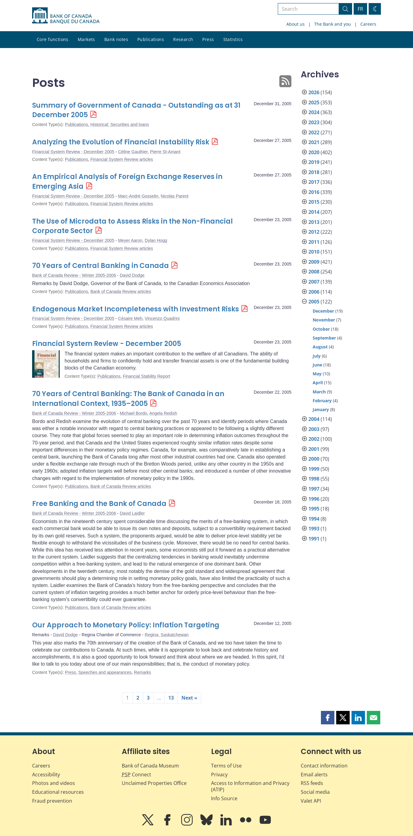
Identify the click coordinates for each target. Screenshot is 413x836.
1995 (313, 508)
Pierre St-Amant (165, 151)
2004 (313, 419)
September (324, 338)
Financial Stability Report (146, 376)
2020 (313, 152)
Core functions (53, 39)
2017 (313, 182)
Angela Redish (163, 413)
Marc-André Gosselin (138, 196)
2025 (313, 102)
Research (183, 39)
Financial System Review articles (121, 159)
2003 (313, 429)
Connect (136, 774)
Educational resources (58, 792)
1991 (313, 538)
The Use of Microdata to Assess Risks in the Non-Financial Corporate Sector (132, 226)
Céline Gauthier (133, 151)
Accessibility (46, 774)
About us (295, 24)
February (322, 400)
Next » (189, 697)
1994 (313, 518)
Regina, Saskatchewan (166, 634)
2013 (313, 222)
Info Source (224, 798)
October (321, 329)
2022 (313, 132)
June (317, 365)
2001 (313, 449)
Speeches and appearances (105, 672)
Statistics (233, 39)
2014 (313, 212)
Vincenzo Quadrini (162, 318)
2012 (313, 232)
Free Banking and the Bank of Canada (99, 503)
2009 (313, 261)
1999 (313, 469)
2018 (313, 172)
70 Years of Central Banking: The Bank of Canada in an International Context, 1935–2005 (128, 398)
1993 (313, 528)
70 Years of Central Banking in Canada (100, 265)
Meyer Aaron (130, 240)
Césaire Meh (130, 318)
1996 (313, 499)
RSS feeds (312, 783)
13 (171, 697)
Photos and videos (53, 783)
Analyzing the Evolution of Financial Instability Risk (120, 142)
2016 (313, 192)
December (323, 311)
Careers (368, 24)
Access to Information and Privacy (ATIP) (250, 786)
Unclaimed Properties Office (154, 783)
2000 (313, 458)
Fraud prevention (52, 800)
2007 (313, 281)
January (321, 409)
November (324, 320)
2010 (313, 251)
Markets (86, 39)
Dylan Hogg (156, 240)
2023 (313, 122)
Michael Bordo (133, 413)
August (320, 347)
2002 (313, 439)
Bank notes (116, 39)
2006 (313, 291)
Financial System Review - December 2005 (73, 151)
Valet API (311, 800)
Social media (315, 792)
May (317, 374)
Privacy (219, 774)
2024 (313, 112)
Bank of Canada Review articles (120, 291)
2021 (313, 142)
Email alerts (314, 774)
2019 (313, 162)
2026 (313, 92)
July (317, 356)
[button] (327, 717)
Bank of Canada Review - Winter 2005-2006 (74, 275)
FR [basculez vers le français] (360, 9)
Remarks (142, 672)
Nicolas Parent (174, 196)
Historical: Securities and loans (119, 124)
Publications (150, 39)
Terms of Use (226, 765)
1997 (313, 488)
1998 (313, 478)
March (319, 392)
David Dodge (132, 275)
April (318, 382)
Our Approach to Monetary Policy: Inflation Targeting (125, 625)
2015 (313, 202)
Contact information (324, 765)
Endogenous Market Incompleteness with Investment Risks (135, 309)
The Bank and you (332, 24)
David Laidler (132, 513)
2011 (313, 242)
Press (208, 39)
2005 (313, 301)
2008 (313, 271)
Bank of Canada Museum (150, 765)
